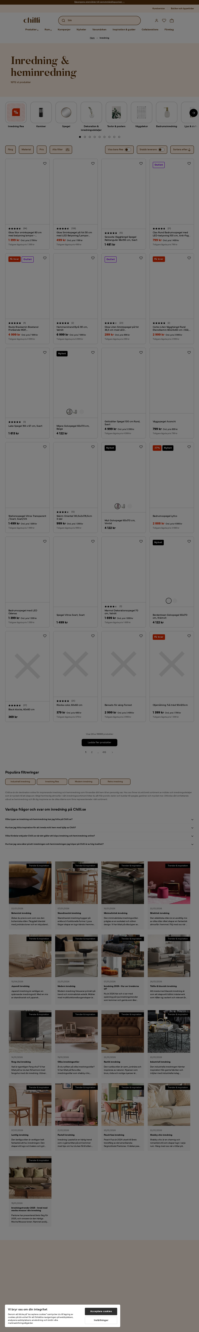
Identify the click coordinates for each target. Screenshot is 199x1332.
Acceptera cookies (101, 1311)
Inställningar (101, 1320)
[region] (62, 1316)
